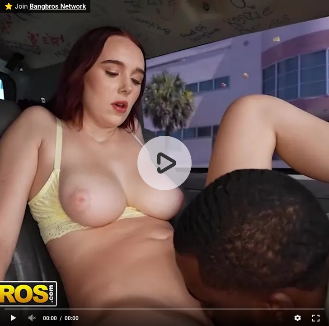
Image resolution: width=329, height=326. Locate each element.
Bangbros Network (57, 6)
